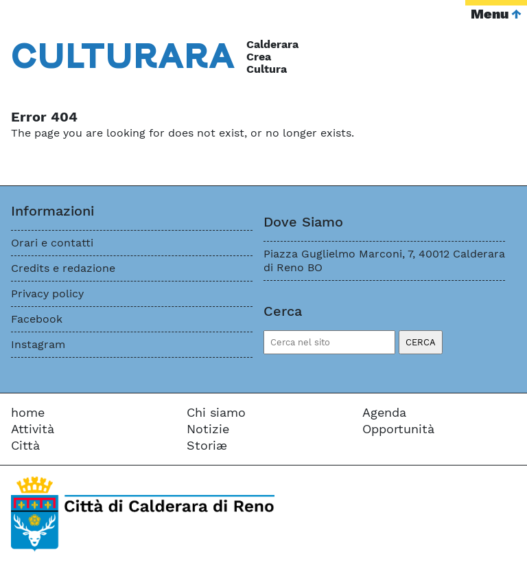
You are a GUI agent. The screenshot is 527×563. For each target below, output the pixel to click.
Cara (123, 55)
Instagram (38, 344)
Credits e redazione (63, 268)
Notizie (208, 429)
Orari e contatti (52, 242)
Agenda (384, 412)
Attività (32, 429)
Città (25, 445)
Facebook (36, 318)
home (28, 412)
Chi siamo (216, 412)
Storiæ (207, 445)
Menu (489, 13)
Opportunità (398, 429)
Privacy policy (47, 293)
